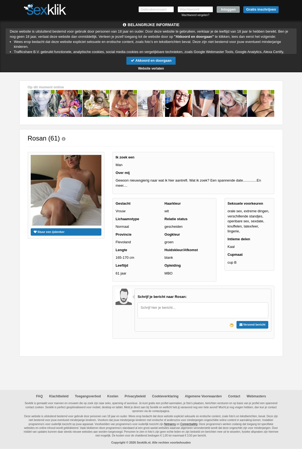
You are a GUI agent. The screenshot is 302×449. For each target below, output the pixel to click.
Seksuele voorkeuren (245, 203)
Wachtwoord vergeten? (195, 15)
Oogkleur (172, 234)
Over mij (123, 173)
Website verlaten (151, 68)
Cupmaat (235, 254)
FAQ (39, 396)
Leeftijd (122, 265)
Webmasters (256, 396)
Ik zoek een (125, 157)
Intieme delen (239, 239)
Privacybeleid (135, 396)
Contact (234, 396)
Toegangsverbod (88, 396)
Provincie (124, 234)
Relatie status (176, 219)
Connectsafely (189, 424)
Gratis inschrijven (261, 9)
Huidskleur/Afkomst (181, 250)
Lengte (121, 250)
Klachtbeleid (59, 396)
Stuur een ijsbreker (49, 231)
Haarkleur (172, 203)
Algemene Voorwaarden (203, 396)
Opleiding (172, 265)
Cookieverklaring (165, 396)
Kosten (113, 396)
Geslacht (123, 203)
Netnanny (170, 424)
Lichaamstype (127, 219)
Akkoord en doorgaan (151, 60)
